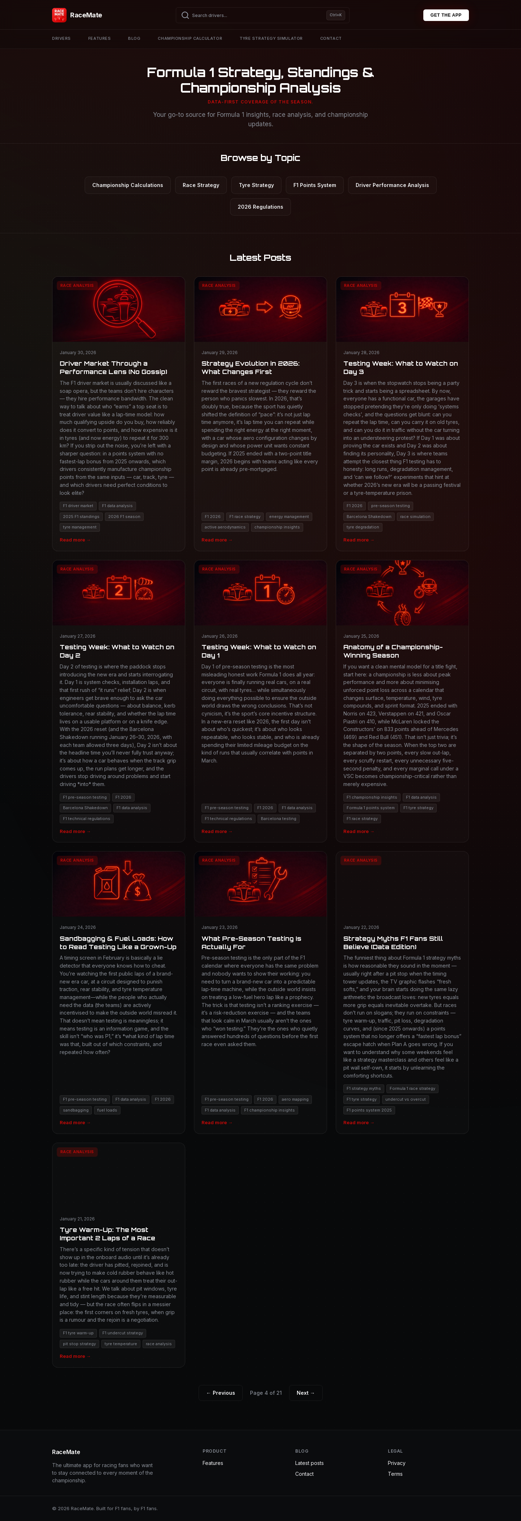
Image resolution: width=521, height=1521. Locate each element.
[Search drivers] (263, 15)
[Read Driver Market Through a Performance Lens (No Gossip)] (118, 414)
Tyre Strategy (256, 185)
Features (99, 38)
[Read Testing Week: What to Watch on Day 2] (118, 701)
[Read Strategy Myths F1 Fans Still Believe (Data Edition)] (402, 992)
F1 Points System (314, 185)
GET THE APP (446, 15)
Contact (331, 38)
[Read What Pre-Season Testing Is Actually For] (260, 992)
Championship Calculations (127, 185)
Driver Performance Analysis (392, 185)
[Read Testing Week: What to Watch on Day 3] (402, 414)
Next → (306, 1393)
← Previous (220, 1393)
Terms (395, 1474)
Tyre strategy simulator (271, 38)
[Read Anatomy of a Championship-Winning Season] (402, 701)
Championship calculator (190, 38)
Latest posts (309, 1463)
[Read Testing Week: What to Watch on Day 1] (260, 701)
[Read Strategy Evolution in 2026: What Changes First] (260, 414)
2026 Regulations (260, 207)
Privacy (397, 1463)
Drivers (61, 38)
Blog (134, 38)
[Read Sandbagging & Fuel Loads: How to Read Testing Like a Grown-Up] (118, 992)
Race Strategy (201, 185)
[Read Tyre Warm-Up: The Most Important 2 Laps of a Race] (118, 1255)
